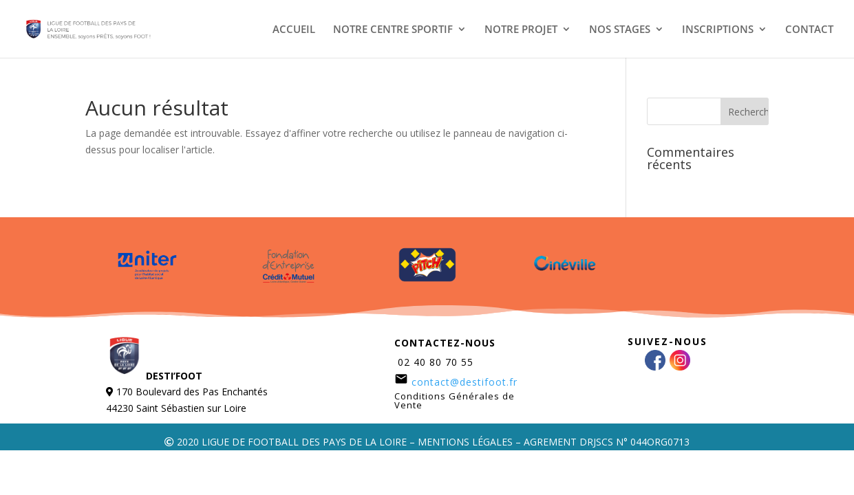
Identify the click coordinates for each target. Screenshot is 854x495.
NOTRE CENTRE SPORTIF (393, 30)
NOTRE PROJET (520, 30)
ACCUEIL (294, 30)
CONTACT (809, 30)
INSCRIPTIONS (718, 30)
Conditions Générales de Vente (454, 400)
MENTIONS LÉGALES (465, 441)
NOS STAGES (619, 30)
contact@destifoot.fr (464, 381)
